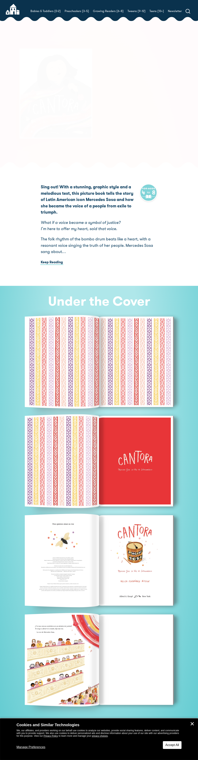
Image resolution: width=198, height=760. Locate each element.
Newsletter (175, 11)
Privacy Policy (50, 736)
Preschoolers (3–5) (77, 11)
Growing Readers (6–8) (108, 11)
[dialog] (99, 739)
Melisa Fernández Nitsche (138, 110)
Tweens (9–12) (137, 11)
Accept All (172, 745)
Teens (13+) (156, 11)
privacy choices (100, 736)
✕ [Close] (192, 724)
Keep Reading (52, 256)
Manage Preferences (30, 747)
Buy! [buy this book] (111, 124)
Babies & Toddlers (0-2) (45, 11)
